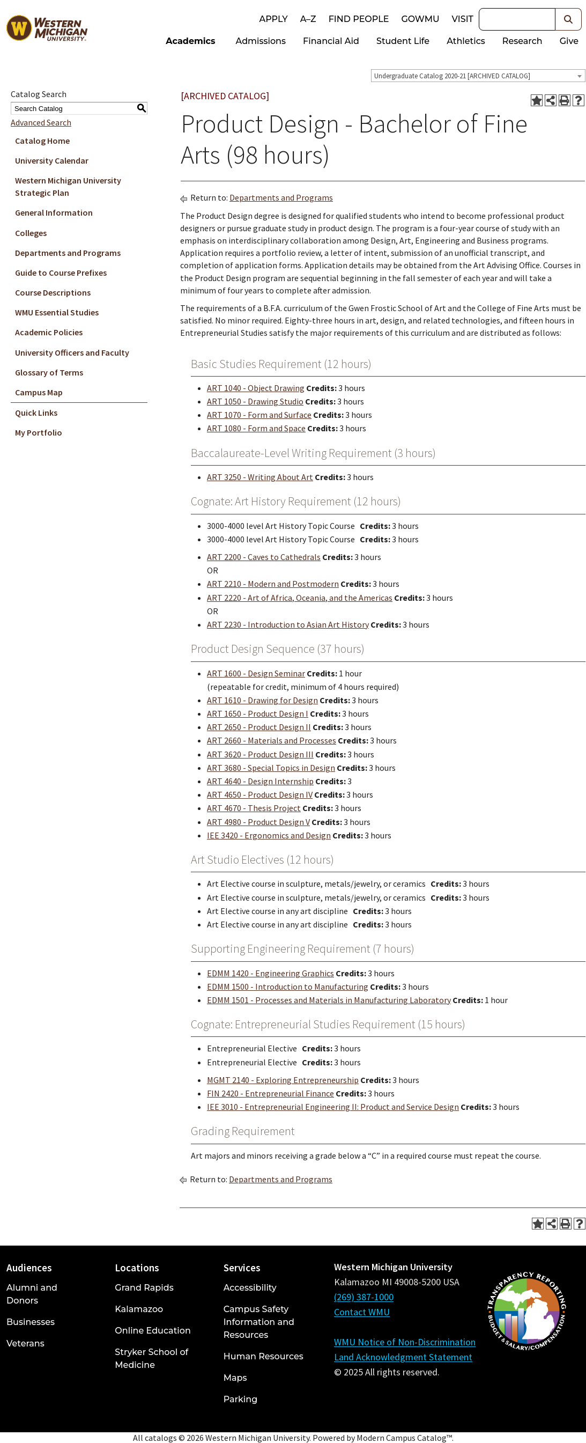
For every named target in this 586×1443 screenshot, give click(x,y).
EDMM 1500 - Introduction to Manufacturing (287, 986)
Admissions (261, 41)
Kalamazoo (139, 1309)
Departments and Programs (68, 252)
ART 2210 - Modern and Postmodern (273, 583)
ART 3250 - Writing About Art (260, 477)
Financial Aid (331, 41)
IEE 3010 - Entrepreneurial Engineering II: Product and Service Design (333, 1106)
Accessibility (250, 1288)
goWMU (420, 19)
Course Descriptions (53, 292)
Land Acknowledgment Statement (403, 1357)
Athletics (466, 41)
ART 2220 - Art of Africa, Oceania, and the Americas (299, 597)
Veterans (25, 1343)
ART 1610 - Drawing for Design (262, 700)
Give (569, 41)
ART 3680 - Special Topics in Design (271, 767)
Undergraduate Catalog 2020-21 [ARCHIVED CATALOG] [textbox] (452, 75)
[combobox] (478, 75)
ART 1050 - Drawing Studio (255, 401)
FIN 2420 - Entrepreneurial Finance (270, 1093)
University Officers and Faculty (72, 352)
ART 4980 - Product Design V (258, 821)
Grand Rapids (144, 1288)
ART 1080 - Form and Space (256, 428)
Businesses (30, 1322)
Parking (241, 1399)
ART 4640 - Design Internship (260, 781)
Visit (462, 19)
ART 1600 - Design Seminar (256, 673)
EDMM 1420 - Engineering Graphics (270, 973)
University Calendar (51, 160)
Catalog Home (42, 140)
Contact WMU (362, 1312)
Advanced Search (41, 122)
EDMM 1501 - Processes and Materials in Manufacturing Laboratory (329, 1000)
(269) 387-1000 (364, 1297)
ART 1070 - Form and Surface (259, 414)
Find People (359, 19)
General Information (54, 212)
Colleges (31, 232)
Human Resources (263, 1356)
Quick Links (36, 412)
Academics (190, 41)
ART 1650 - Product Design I (257, 713)
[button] (568, 19)
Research (522, 41)
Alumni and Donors (31, 1294)
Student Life (402, 41)
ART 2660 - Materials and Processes (271, 740)
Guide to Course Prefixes (61, 272)
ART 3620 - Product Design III (260, 754)
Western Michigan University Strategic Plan (68, 186)
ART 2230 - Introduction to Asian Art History (288, 624)
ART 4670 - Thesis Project (254, 808)
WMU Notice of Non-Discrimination (405, 1342)
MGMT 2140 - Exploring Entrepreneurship (283, 1079)
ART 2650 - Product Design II (259, 727)
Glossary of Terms (49, 372)
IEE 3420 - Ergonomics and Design (269, 835)
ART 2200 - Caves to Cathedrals (264, 556)
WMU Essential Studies (57, 312)
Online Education (152, 1331)
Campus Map (39, 392)
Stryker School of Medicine (151, 1358)
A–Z (308, 19)
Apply (273, 19)
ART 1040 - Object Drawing (256, 387)
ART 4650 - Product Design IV (260, 794)
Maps (235, 1378)
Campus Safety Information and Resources (259, 1322)
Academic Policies (49, 332)
